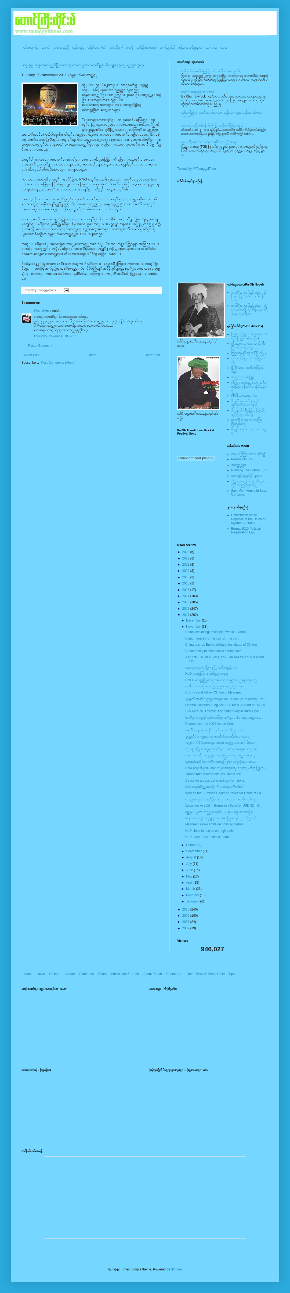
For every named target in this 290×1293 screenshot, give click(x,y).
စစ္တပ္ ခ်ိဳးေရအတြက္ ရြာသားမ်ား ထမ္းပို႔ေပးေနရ (214, 730)
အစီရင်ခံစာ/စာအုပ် (146, 47)
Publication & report (125, 974)
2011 (186, 615)
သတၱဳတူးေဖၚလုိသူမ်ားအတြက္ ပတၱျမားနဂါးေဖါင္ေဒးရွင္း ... (223, 718)
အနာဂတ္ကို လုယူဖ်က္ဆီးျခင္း (246, 476)
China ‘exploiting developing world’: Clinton (216, 632)
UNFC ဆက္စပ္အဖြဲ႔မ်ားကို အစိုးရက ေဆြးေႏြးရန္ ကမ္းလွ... (222, 680)
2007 (186, 928)
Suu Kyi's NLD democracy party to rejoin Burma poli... (223, 711)
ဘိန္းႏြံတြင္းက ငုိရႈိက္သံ (248, 454)
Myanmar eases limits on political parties (214, 824)
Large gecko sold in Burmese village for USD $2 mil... (223, 805)
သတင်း (46, 47)
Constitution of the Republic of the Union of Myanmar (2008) (248, 519)
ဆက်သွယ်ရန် (167, 47)
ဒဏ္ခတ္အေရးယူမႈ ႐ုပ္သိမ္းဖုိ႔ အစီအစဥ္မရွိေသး (211, 667)
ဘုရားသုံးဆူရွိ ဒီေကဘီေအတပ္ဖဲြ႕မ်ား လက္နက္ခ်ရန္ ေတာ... (220, 762)
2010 (186, 909)
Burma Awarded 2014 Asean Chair (210, 724)
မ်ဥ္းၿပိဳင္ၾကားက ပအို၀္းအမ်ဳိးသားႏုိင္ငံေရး (209, 142)
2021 (186, 564)
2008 (186, 922)
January (192, 901)
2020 (186, 571)
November (194, 627)
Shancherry (42, 310)
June (190, 870)
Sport (233, 974)
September (194, 851)
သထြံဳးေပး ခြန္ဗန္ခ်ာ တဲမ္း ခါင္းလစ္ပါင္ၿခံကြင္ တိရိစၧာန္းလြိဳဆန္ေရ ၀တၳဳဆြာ (249, 309)
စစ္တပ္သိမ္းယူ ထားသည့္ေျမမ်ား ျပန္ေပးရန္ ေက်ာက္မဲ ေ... (221, 812)
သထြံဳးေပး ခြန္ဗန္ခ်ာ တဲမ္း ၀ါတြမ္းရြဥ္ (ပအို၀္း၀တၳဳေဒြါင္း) (248, 296)
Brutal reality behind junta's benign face (213, 651)
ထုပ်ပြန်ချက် (116, 47)
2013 (186, 602)
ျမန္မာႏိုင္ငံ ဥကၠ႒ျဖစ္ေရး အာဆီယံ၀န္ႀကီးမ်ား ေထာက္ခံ (217, 736)
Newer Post (31, 355)
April (189, 882)
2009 (186, 916)
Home (92, 355)
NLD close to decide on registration (210, 831)
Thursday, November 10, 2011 (55, 336)
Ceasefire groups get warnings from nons (214, 780)
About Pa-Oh (152, 974)
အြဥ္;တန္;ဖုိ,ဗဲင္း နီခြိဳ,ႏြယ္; (249, 353)
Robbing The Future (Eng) (250, 470)
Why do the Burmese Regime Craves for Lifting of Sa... (224, 793)
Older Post (152, 355)
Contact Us (174, 974)
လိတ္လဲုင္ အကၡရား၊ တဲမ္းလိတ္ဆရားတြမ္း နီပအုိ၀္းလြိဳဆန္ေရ (249, 386)
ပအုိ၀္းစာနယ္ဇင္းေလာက (197, 92)
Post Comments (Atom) (58, 362)
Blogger (176, 1269)
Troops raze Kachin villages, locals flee (213, 774)
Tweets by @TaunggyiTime (196, 169)
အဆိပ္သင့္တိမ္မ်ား (238, 465)
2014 (186, 596)
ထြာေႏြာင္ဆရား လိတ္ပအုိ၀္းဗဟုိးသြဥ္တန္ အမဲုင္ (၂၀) (249, 336)
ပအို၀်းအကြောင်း (97, 47)
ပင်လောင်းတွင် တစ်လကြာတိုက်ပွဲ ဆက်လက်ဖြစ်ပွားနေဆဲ (212, 125)
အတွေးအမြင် (61, 47)
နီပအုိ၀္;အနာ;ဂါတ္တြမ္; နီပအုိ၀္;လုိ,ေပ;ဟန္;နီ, (245, 403)
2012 (186, 609)
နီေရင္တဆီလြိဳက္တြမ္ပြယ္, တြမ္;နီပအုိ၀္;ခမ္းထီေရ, (248, 412)
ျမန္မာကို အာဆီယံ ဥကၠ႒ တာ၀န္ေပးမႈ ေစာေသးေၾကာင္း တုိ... (226, 699)
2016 (186, 583)
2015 (186, 590)
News (41, 974)
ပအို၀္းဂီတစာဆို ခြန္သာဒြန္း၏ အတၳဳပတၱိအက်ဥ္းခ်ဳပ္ (211, 71)
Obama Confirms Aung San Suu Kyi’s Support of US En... (226, 705)
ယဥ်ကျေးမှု (78, 47)
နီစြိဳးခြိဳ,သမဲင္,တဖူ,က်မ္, (244, 396)
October (192, 845)
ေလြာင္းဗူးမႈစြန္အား (243, 377)
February (193, 895)
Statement (86, 974)
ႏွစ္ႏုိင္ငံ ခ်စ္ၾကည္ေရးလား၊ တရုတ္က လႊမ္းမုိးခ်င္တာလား (220, 743)
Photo (102, 974)
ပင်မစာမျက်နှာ (30, 47)
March (191, 889)
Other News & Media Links (206, 974)
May (189, 876)
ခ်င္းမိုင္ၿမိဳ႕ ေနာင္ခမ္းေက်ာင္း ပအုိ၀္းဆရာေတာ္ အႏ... (222, 749)
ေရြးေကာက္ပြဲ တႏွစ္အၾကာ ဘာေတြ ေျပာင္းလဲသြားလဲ (220, 818)
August (191, 857)
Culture (69, 974)
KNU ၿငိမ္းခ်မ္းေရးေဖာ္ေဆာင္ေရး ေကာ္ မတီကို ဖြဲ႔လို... (225, 768)
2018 (186, 577)
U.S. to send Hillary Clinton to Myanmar (213, 692)
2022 (186, 558)
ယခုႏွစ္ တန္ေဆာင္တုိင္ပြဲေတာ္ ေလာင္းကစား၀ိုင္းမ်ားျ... (221, 799)
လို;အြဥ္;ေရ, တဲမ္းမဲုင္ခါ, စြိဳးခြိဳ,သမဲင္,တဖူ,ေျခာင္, (248, 345)
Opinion (54, 974)
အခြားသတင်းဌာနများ (190, 47)
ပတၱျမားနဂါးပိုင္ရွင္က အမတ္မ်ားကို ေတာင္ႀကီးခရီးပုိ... (215, 787)
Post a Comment (40, 346)
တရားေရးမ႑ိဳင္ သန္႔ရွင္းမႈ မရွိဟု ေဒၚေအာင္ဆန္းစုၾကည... (222, 755)
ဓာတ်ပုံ (129, 47)
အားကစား (211, 47)
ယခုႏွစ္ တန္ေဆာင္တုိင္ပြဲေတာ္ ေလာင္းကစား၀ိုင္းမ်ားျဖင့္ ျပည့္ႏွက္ (82, 65)
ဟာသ (224, 47)
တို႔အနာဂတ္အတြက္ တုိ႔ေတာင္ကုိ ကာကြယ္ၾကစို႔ (249, 483)
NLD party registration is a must (207, 837)
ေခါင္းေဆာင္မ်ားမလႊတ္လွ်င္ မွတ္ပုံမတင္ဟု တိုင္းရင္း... (217, 686)
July (189, 864)
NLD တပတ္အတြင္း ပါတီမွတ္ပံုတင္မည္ (206, 674)
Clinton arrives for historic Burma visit (211, 638)
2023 (186, 552)
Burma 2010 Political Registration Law (246, 530)
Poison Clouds (241, 459)
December (194, 620)
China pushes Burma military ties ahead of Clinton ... (222, 645)
